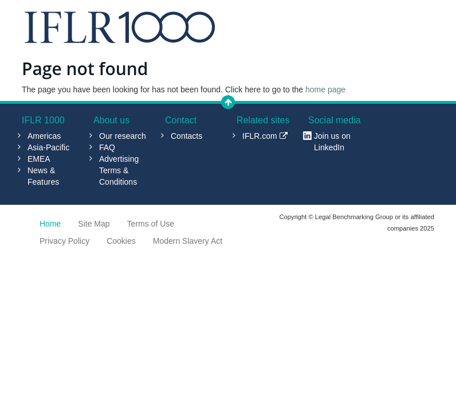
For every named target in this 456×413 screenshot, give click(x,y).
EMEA (38, 158)
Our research (122, 136)
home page (325, 89)
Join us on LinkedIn (332, 141)
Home (50, 223)
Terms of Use (150, 223)
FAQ (107, 147)
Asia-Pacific (48, 147)
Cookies (121, 241)
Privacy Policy (64, 241)
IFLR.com (265, 136)
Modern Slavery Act (187, 241)
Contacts (186, 136)
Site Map (93, 223)
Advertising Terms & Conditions (119, 170)
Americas (44, 136)
